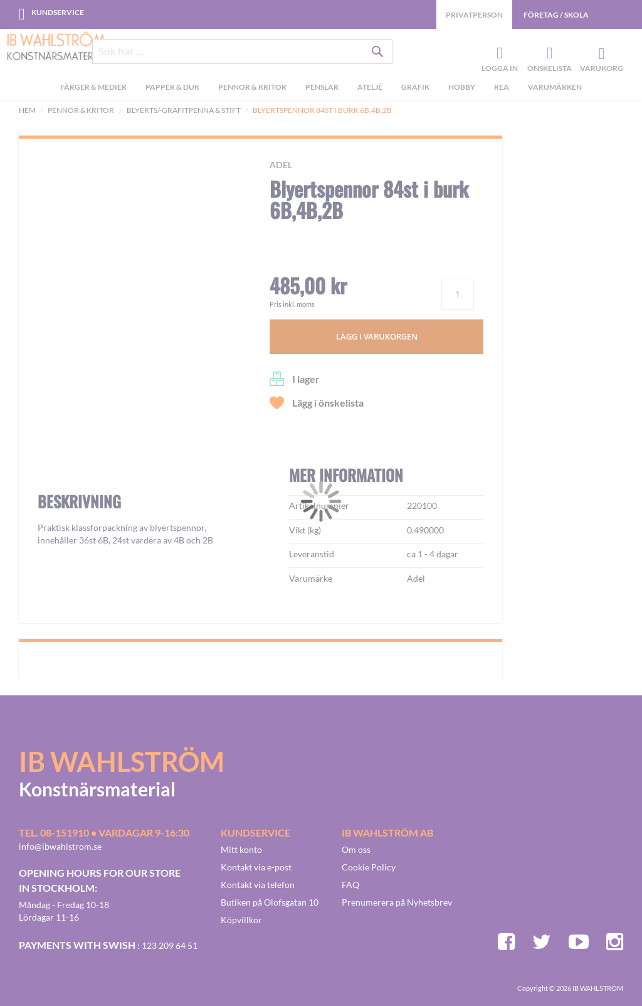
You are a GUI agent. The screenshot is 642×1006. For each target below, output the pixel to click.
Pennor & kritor (81, 110)
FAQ (350, 884)
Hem (27, 110)
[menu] (321, 88)
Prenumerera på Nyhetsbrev (397, 902)
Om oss (356, 849)
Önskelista (548, 54)
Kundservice (57, 12)
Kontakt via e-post (256, 867)
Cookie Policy (369, 867)
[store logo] (56, 47)
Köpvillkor (241, 919)
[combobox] (242, 51)
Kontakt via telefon (258, 884)
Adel (281, 164)
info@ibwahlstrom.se (60, 846)
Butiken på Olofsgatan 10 (269, 902)
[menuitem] (93, 88)
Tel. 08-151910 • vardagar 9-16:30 (104, 832)
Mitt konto (241, 849)
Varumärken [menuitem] (555, 87)
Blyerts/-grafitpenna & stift (184, 110)
